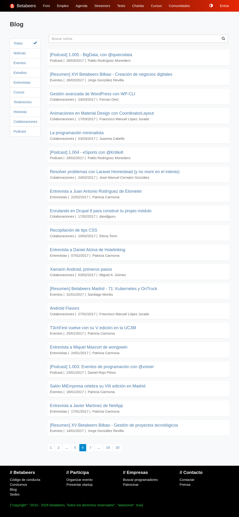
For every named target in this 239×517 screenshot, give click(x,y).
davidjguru (107, 216)
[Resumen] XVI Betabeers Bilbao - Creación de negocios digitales (111, 74)
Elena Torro (108, 236)
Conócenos (18, 484)
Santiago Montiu (100, 294)
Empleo (63, 6)
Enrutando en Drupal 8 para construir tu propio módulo (100, 211)
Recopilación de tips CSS (73, 230)
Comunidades (179, 6)
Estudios (20, 73)
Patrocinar (131, 484)
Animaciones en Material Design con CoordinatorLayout (102, 113)
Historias (20, 112)
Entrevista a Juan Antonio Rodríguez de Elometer (96, 191)
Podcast (20, 131)
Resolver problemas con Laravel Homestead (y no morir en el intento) (114, 171)
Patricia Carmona (106, 197)
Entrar (224, 6)
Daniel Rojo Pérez (102, 372)
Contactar (187, 480)
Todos (25, 43)
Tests (121, 6)
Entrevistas (22, 82)
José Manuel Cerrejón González (124, 177)
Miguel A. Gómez (112, 275)
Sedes (15, 494)
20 (117, 447)
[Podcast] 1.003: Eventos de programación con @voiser (102, 366)
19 (108, 447)
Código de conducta (25, 480)
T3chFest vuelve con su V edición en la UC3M (93, 327)
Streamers (102, 6)
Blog (13, 489)
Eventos (20, 63)
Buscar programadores (140, 480)
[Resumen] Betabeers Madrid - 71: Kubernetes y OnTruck (103, 288)
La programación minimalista (77, 132)
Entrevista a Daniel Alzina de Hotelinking (87, 249)
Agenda (82, 6)
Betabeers (23, 5)
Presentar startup (80, 484)
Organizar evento (80, 480)
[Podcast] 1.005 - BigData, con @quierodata (91, 54)
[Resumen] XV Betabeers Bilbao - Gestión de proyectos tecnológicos (114, 425)
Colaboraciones (25, 121)
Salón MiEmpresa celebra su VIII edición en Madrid (97, 386)
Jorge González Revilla (106, 80)
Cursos (156, 6)
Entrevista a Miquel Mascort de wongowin (88, 347)
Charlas (138, 6)
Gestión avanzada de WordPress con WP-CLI (92, 94)
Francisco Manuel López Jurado (124, 119)
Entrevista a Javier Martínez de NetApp (86, 405)
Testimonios (23, 102)
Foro (46, 6)
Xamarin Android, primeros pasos (81, 269)
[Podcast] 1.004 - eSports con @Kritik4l (86, 152)
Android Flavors (64, 308)
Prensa (185, 484)
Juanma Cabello (112, 138)
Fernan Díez (109, 99)
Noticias (20, 53)
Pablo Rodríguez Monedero (109, 60)
